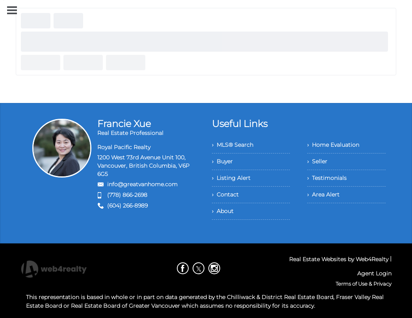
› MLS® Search (232, 144)
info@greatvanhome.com (142, 184)
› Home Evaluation (333, 144)
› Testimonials (327, 177)
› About (223, 211)
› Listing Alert (231, 177)
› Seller (317, 161)
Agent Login (374, 273)
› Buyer (222, 161)
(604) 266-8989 (127, 205)
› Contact (225, 194)
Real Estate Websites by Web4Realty (338, 259)
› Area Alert (323, 194)
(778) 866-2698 (127, 194)
